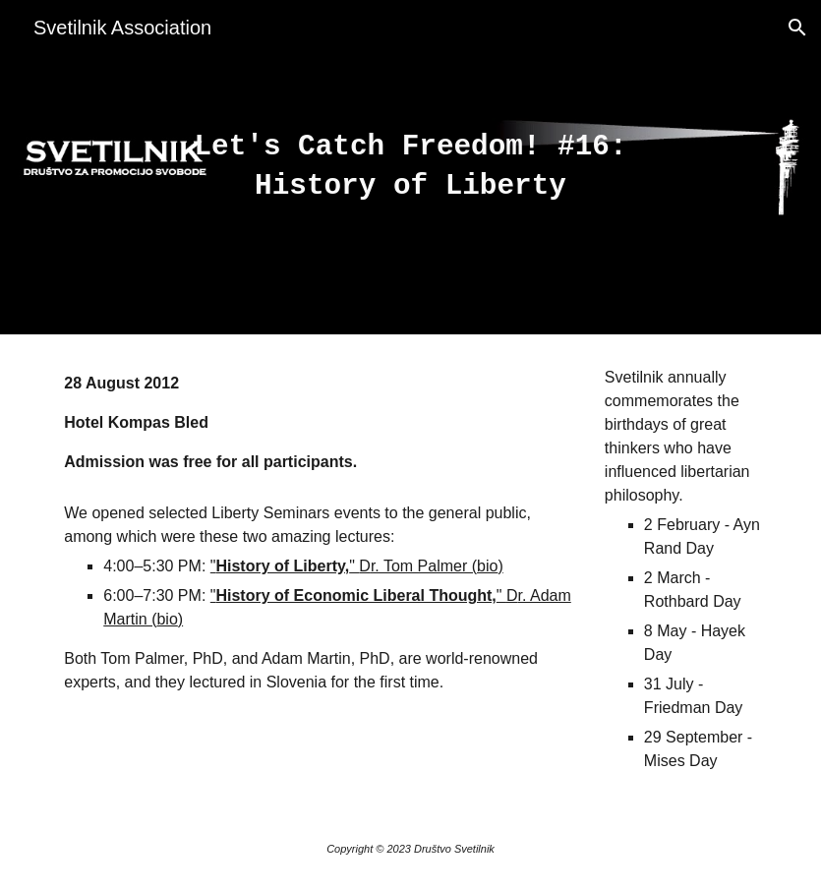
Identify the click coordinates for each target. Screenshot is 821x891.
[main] (410, 167)
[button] (797, 27)
